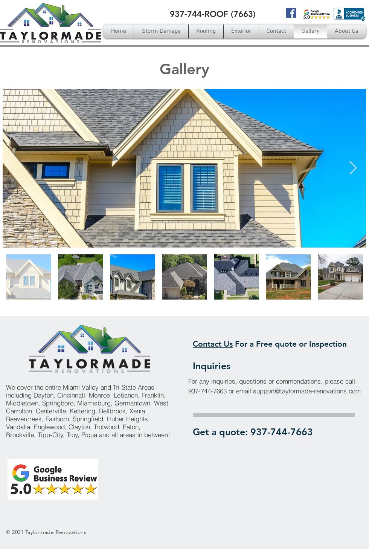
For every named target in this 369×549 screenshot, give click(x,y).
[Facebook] (291, 13)
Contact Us (213, 344)
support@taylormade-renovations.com (307, 391)
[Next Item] (353, 168)
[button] (206, 31)
